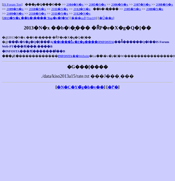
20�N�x (75, 4)
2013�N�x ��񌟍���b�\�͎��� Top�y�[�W (35, 18)
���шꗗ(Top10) (83, 18)
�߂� (113, 87)
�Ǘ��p (106, 18)
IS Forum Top (12, 4)
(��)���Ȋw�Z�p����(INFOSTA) (83, 42)
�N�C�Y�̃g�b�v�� (80, 87)
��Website (73, 56)
